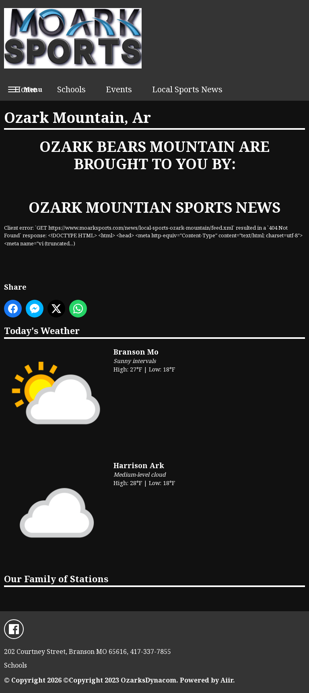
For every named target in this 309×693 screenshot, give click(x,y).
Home (25, 89)
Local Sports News (187, 89)
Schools (71, 89)
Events (119, 89)
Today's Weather (42, 330)
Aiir (226, 680)
